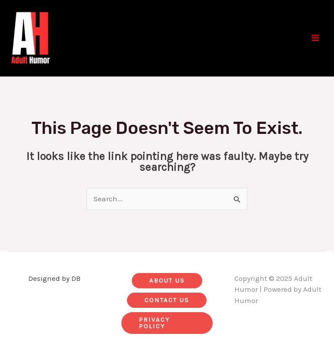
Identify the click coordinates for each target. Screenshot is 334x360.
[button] (167, 280)
